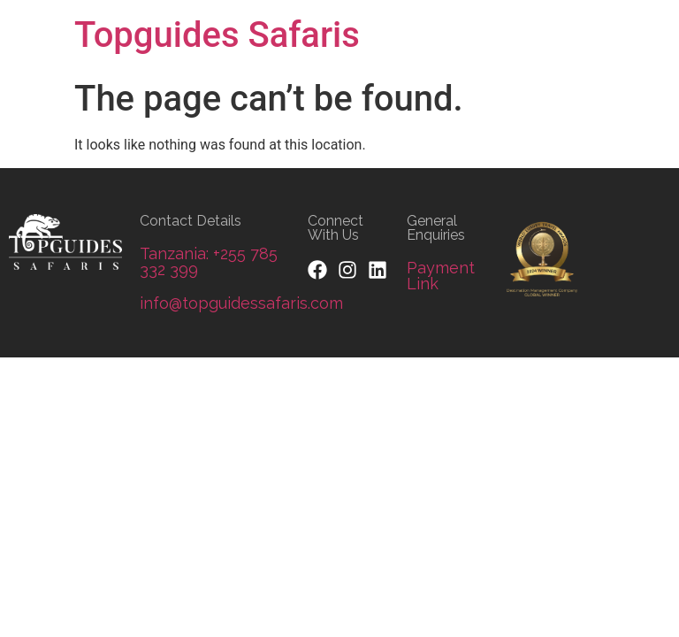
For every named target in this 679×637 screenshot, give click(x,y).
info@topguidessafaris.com (241, 303)
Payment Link (441, 275)
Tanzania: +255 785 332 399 (209, 261)
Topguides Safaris (217, 35)
